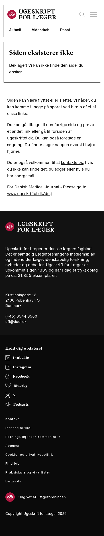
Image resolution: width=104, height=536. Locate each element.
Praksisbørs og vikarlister (27, 472)
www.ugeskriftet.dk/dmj (29, 193)
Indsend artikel (18, 428)
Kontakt (12, 419)
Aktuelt (15, 29)
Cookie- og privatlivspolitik (29, 454)
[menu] (93, 14)
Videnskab (40, 29)
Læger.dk (13, 481)
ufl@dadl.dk (16, 321)
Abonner (12, 445)
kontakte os (72, 162)
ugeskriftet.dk (20, 138)
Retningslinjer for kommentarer (32, 437)
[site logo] (31, 14)
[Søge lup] (82, 14)
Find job (12, 463)
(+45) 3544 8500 (21, 316)
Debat (65, 29)
